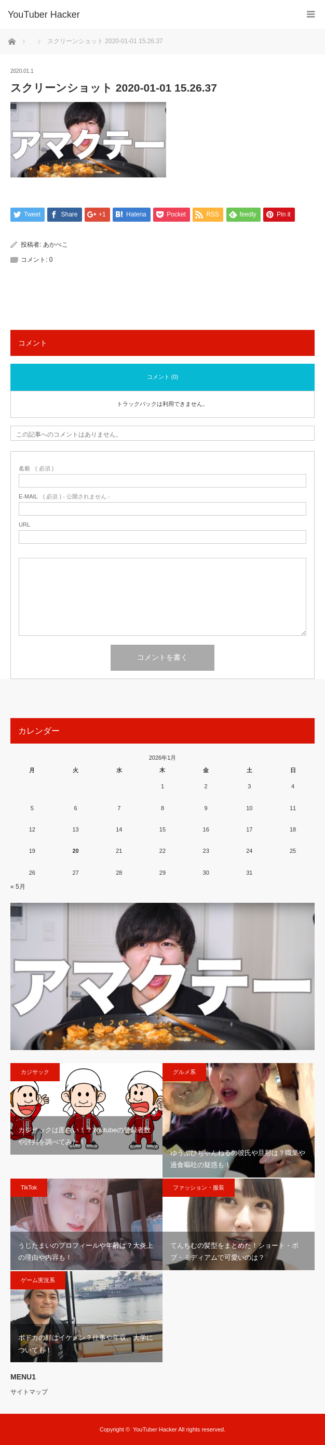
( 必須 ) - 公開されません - (64, 497)
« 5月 (17, 886)
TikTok (29, 1187)
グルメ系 (184, 1072)
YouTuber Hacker (44, 14)
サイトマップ (29, 1392)
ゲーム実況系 (38, 1280)
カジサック (35, 1072)
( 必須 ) (36, 468)
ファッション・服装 (198, 1187)
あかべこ (55, 244)
